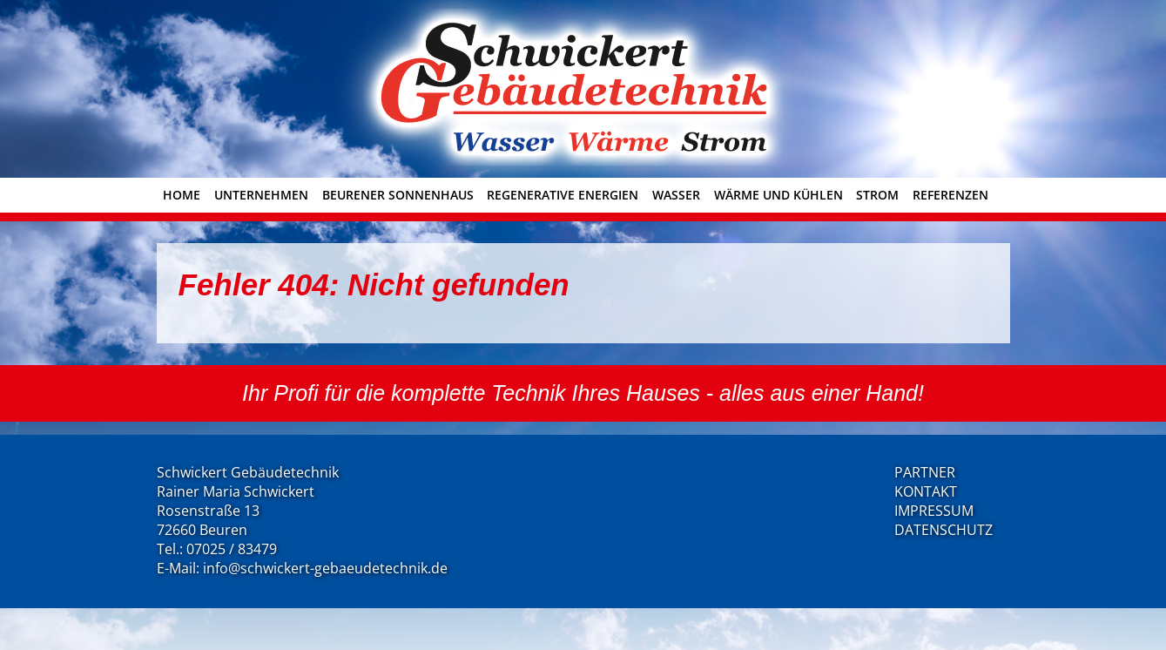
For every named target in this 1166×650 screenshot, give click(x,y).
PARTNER (924, 472)
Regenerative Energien (562, 194)
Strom (877, 194)
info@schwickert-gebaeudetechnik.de (325, 568)
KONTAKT (925, 491)
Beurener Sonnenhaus (398, 194)
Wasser (676, 194)
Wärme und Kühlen (778, 194)
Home (181, 194)
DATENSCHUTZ (943, 529)
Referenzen (950, 194)
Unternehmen (261, 194)
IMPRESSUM (934, 510)
